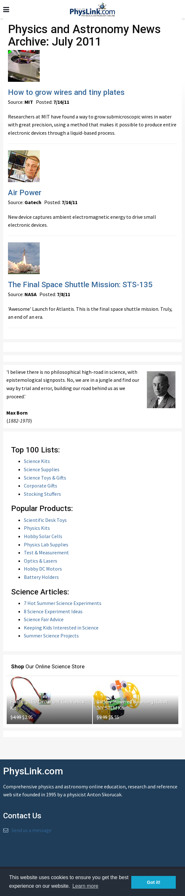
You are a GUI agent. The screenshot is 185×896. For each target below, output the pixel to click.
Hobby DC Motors (43, 568)
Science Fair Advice (44, 619)
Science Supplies (41, 469)
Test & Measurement (46, 552)
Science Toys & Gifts (45, 477)
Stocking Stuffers (42, 494)
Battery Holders (41, 577)
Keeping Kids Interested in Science (61, 627)
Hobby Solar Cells (43, 536)
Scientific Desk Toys (45, 520)
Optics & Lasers (40, 561)
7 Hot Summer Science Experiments (62, 603)
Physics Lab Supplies (46, 544)
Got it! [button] (153, 882)
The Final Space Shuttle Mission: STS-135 (80, 284)
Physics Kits (37, 528)
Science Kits (37, 461)
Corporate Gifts (40, 485)
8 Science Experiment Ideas (53, 611)
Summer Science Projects (51, 635)
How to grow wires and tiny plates (66, 92)
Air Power (24, 192)
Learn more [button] (85, 886)
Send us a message (31, 830)
